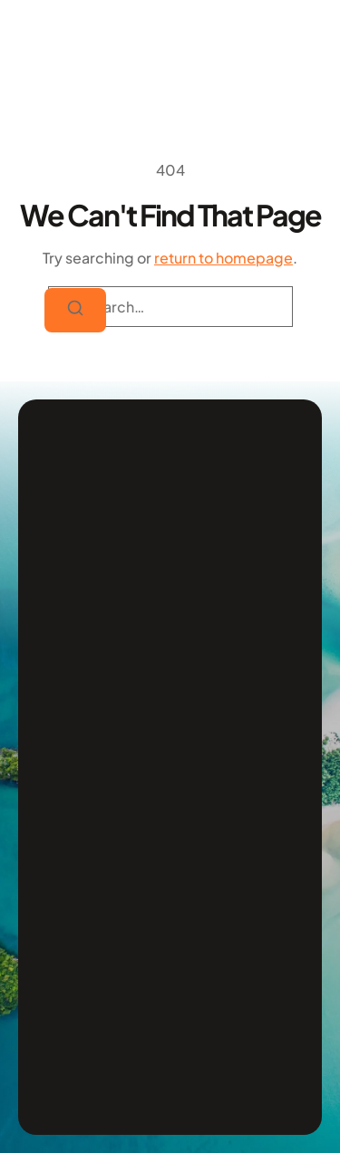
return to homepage (223, 257)
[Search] (75, 310)
